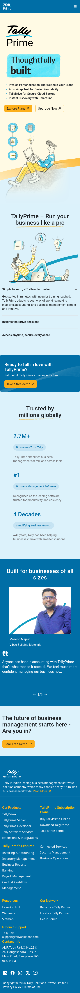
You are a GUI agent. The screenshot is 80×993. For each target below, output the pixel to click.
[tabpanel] (40, 632)
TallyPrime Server (14, 820)
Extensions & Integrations (20, 838)
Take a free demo (21, 384)
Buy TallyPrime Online (55, 819)
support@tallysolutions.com (20, 937)
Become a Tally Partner (56, 907)
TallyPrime (9, 814)
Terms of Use (31, 987)
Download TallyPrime (54, 825)
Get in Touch (48, 919)
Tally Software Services (17, 832)
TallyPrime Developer (16, 826)
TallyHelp (8, 933)
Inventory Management (18, 859)
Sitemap (8, 919)
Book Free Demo (18, 744)
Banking (8, 870)
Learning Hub (11, 907)
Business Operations (54, 858)
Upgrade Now (49, 108)
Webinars (8, 913)
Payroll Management (16, 876)
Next (76, 634)
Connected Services (53, 847)
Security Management (55, 852)
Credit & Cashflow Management (14, 885)
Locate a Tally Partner (55, 913)
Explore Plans (18, 108)
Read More (42, 791)
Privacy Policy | (13, 987)
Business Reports (14, 864)
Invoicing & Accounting (18, 853)
